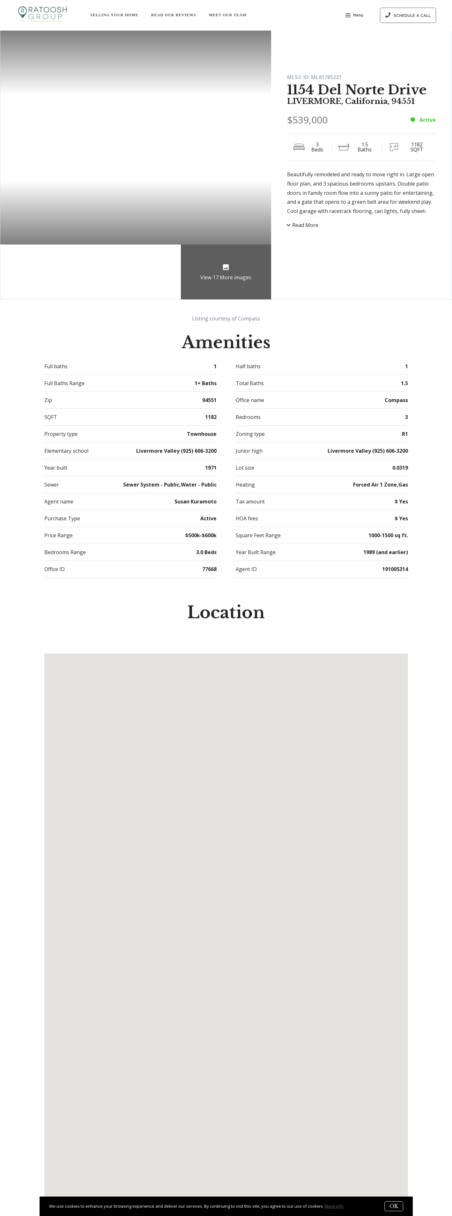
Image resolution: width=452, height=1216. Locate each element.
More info (334, 1206)
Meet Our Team (228, 15)
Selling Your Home (114, 15)
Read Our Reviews (173, 15)
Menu (354, 15)
